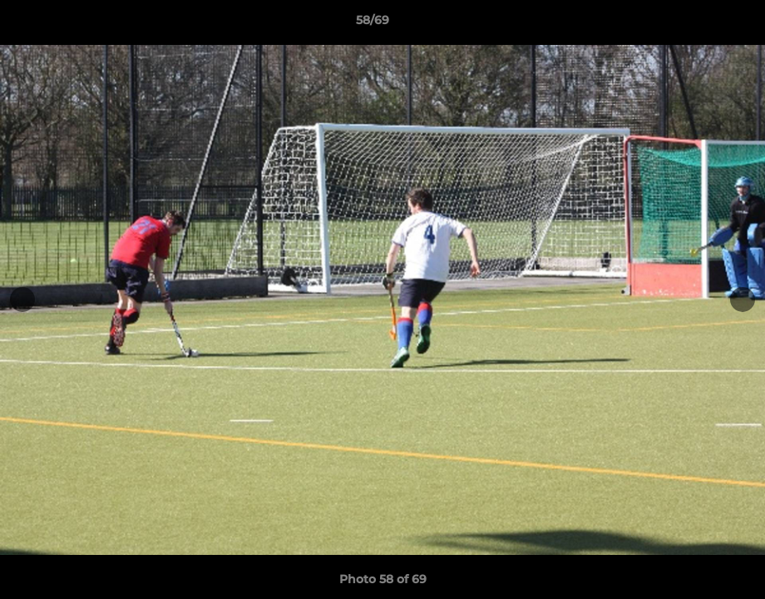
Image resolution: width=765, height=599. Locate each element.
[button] (695, 24)
